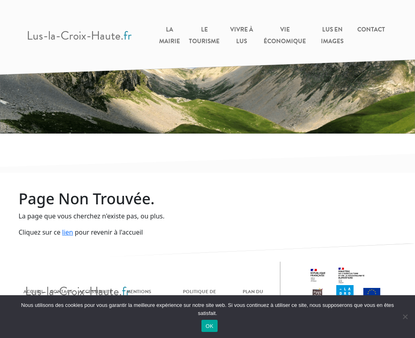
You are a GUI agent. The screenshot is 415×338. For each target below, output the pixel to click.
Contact (371, 29)
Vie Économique (285, 35)
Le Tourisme (204, 35)
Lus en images (332, 35)
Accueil (33, 291)
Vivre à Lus (241, 35)
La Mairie (169, 35)
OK (209, 326)
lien (67, 232)
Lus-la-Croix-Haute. (79, 35)
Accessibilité (95, 291)
